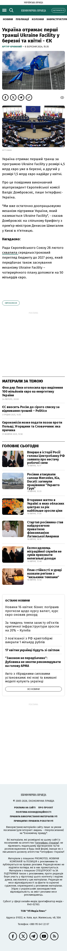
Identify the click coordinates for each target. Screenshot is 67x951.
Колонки (38, 19)
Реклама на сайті (25, 807)
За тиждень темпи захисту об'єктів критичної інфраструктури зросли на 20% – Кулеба (32, 626)
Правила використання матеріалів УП (33, 816)
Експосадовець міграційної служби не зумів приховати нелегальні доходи (44, 553)
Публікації (22, 19)
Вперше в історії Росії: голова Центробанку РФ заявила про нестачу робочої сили (46, 457)
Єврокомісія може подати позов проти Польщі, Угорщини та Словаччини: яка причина (32, 426)
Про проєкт (45, 807)
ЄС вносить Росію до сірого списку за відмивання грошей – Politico (30, 409)
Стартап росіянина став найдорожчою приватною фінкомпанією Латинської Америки (45, 529)
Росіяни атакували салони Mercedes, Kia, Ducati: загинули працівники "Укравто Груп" (43, 481)
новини (8, 19)
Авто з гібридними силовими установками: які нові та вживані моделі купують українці (30, 677)
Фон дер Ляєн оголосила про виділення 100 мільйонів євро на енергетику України (32, 391)
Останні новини (17, 600)
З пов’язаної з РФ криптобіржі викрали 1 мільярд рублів (28, 640)
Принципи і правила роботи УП (33, 821)
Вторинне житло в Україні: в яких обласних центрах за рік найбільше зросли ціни (45, 505)
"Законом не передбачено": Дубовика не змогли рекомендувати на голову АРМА (33, 662)
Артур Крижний (12, 46)
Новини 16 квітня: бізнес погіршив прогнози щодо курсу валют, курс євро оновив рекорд (32, 611)
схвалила (10, 252)
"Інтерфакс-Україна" (47, 842)
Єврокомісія (11, 303)
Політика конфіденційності (33, 812)
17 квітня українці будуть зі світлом (32, 650)
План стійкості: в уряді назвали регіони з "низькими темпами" (44, 573)
